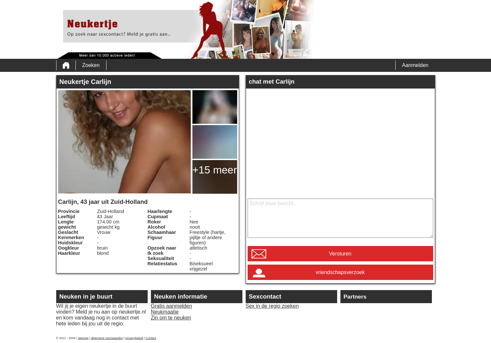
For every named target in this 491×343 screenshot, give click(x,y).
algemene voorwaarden (107, 338)
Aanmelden (415, 65)
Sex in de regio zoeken (272, 306)
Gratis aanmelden (171, 306)
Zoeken (91, 65)
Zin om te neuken (171, 317)
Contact (151, 338)
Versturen (340, 253)
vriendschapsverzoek (340, 272)
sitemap (83, 338)
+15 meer (214, 170)
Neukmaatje (165, 312)
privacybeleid (134, 338)
